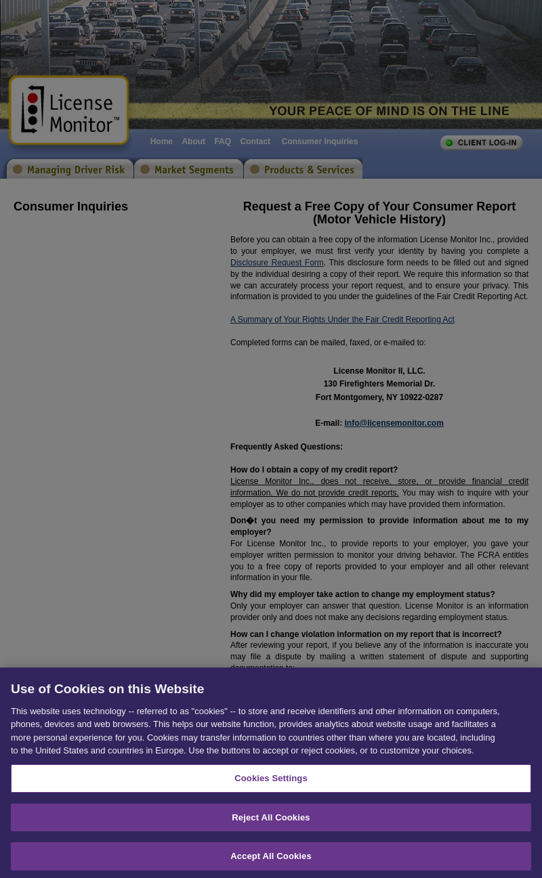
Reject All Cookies (271, 825)
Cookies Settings (271, 786)
